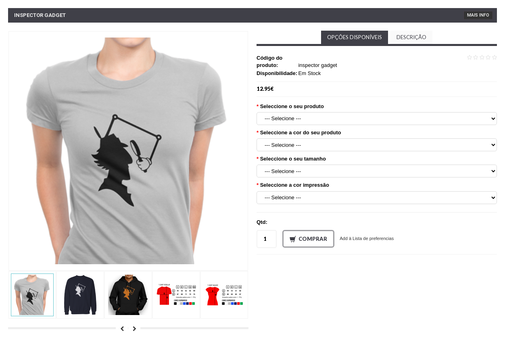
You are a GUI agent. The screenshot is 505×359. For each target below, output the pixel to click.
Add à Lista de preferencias (367, 238)
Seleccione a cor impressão (294, 185)
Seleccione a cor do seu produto (300, 132)
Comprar (308, 239)
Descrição (411, 37)
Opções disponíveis (354, 37)
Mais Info (478, 15)
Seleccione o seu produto (292, 106)
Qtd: (262, 222)
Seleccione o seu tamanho (293, 159)
